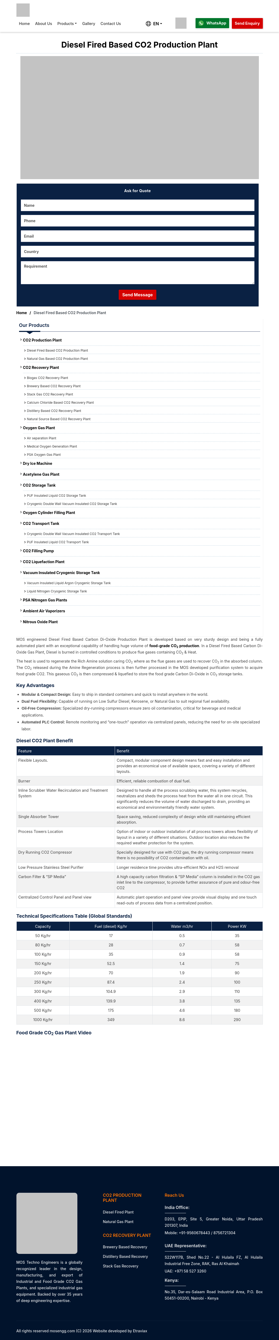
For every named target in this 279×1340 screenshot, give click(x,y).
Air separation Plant (41, 438)
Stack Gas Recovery (120, 1266)
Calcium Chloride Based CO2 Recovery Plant (60, 402)
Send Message (137, 294)
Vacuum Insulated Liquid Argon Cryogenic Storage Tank (69, 583)
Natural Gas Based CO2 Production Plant (57, 359)
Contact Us (110, 23)
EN (152, 23)
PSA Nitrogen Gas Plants (45, 600)
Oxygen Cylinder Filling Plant (49, 512)
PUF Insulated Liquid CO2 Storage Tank (56, 496)
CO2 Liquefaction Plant (44, 561)
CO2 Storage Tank (39, 485)
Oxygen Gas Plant (39, 427)
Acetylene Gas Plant (41, 474)
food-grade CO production (174, 645)
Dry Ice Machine (37, 463)
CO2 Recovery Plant (41, 367)
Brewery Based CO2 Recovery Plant (54, 386)
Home (24, 23)
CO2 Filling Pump (38, 551)
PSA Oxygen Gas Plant (44, 455)
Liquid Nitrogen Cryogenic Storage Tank (57, 591)
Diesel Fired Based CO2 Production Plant (57, 350)
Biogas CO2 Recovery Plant (47, 378)
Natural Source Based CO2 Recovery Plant (59, 419)
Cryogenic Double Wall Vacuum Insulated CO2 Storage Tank (72, 504)
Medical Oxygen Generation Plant (52, 446)
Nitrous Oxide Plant (40, 622)
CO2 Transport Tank (41, 523)
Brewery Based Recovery (125, 1247)
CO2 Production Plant (42, 340)
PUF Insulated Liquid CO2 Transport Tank (58, 542)
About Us (43, 23)
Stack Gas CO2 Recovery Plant (50, 394)
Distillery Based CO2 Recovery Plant (54, 411)
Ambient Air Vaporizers (44, 611)
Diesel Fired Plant (118, 1212)
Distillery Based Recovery (125, 1256)
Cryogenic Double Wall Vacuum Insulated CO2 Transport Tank (73, 534)
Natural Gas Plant (118, 1221)
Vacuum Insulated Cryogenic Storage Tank (61, 572)
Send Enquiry (247, 23)
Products (65, 23)
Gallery (88, 23)
